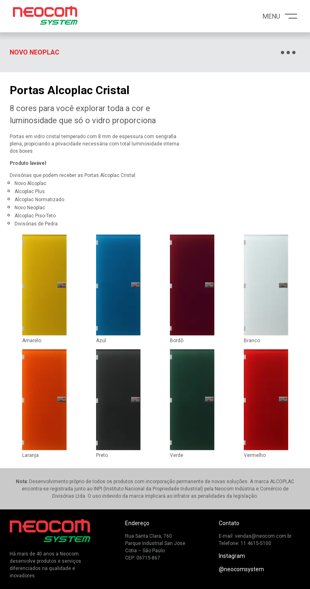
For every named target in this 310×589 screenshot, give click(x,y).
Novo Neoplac (34, 52)
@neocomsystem (241, 569)
